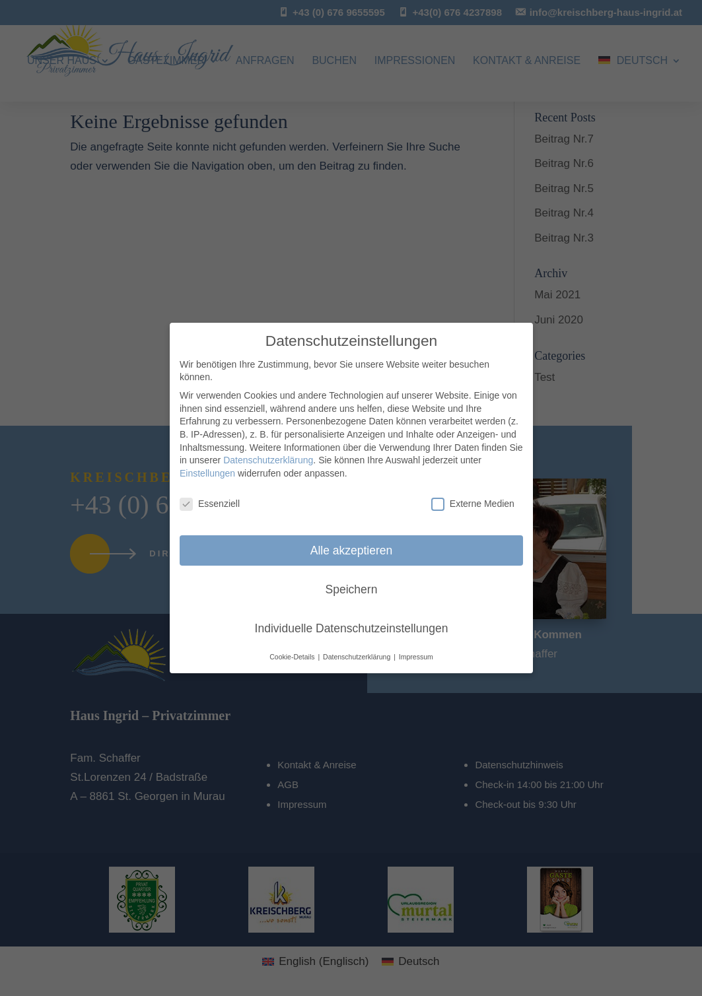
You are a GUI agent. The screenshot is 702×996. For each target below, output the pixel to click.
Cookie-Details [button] (292, 657)
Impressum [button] (415, 657)
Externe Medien (472, 504)
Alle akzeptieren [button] (351, 550)
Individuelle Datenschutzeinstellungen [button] (351, 627)
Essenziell (210, 504)
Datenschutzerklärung (268, 460)
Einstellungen (207, 473)
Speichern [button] (351, 589)
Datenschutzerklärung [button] (357, 657)
